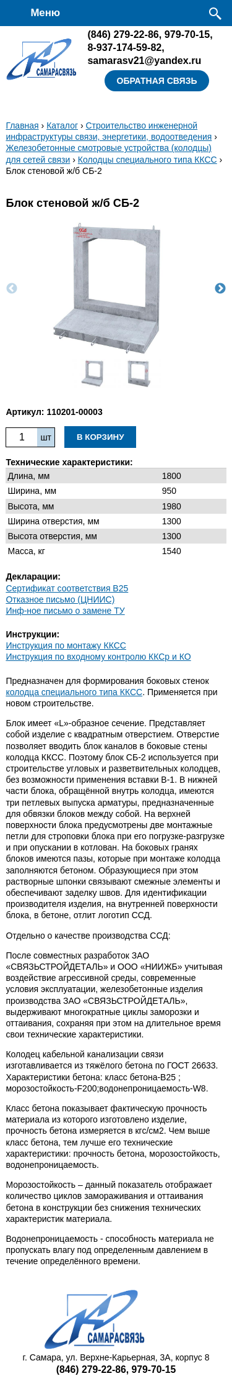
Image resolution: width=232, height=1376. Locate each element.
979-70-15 (187, 34)
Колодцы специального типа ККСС (147, 160)
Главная (22, 125)
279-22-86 (122, 34)
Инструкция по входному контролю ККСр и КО (98, 657)
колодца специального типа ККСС (74, 692)
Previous (12, 289)
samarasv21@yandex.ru (144, 60)
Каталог (62, 125)
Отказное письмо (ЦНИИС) (60, 599)
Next (220, 289)
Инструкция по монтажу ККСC (66, 645)
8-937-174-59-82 (124, 47)
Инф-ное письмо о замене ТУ (65, 611)
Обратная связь (157, 81)
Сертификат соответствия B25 (67, 588)
